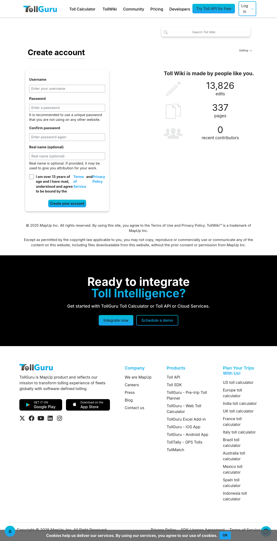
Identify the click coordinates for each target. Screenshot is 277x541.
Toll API (173, 377)
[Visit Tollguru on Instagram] (59, 418)
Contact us (134, 407)
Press (130, 392)
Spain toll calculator (232, 482)
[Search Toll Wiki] (205, 32)
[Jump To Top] (10, 531)
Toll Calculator (82, 9)
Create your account (67, 203)
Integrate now (116, 320)
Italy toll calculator (239, 432)
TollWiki (110, 9)
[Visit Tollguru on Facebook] (31, 418)
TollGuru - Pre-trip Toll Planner (187, 395)
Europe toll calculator (232, 393)
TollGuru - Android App (187, 434)
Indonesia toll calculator (235, 496)
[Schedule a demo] (157, 320)
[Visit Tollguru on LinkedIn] (50, 418)
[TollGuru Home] (40, 8)
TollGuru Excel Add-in (186, 419)
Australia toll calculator (234, 456)
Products (176, 367)
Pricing (156, 9)
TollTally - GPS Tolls (184, 442)
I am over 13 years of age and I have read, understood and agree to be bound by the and (70, 184)
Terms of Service (79, 181)
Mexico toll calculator (233, 469)
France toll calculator (232, 421)
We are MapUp (138, 377)
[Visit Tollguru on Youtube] (41, 418)
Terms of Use (162, 225)
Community (133, 9)
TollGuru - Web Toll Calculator (184, 408)
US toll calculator (238, 382)
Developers (179, 9)
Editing (245, 50)
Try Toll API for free (213, 8)
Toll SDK (174, 384)
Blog (129, 400)
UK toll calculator (238, 411)
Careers (132, 384)
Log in (244, 8)
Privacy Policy (98, 179)
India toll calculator (240, 403)
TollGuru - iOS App (183, 426)
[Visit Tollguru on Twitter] (22, 418)
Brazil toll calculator (232, 442)
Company (135, 367)
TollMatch (175, 449)
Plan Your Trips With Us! (238, 370)
